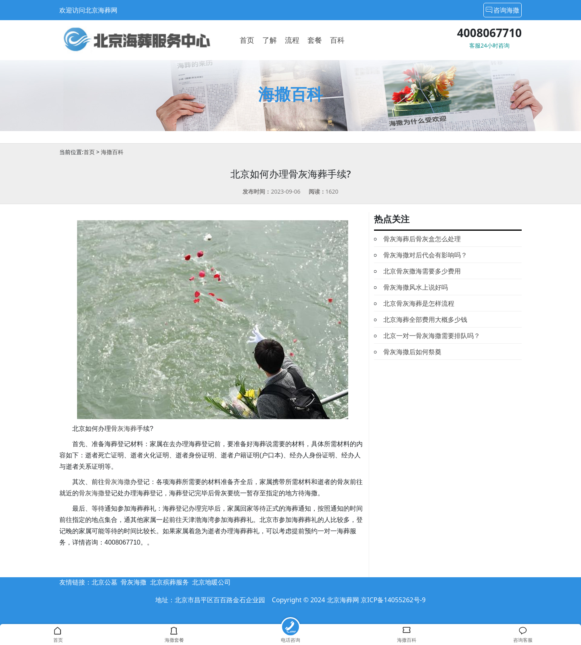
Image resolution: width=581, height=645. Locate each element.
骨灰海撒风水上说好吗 (415, 287)
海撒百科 (112, 152)
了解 (269, 40)
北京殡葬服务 (169, 582)
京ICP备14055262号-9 (393, 599)
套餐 (314, 40)
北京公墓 (104, 582)
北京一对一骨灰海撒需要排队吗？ (431, 335)
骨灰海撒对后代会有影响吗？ (425, 254)
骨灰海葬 (124, 428)
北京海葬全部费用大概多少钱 (425, 319)
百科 (337, 40)
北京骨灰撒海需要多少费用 (422, 271)
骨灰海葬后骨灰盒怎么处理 (422, 238)
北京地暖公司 (211, 582)
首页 (247, 40)
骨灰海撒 (117, 481)
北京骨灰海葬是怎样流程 (418, 303)
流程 (292, 40)
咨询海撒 (502, 10)
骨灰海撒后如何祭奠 (412, 351)
